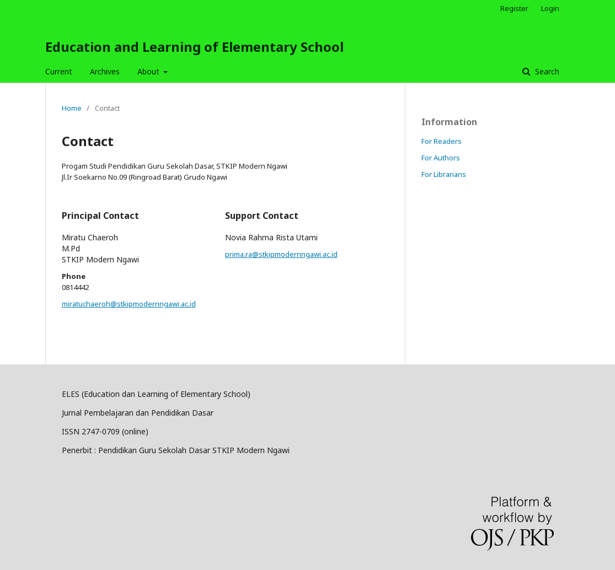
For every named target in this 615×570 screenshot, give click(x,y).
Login (550, 8)
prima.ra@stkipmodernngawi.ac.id (281, 254)
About (149, 71)
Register (514, 8)
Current (58, 71)
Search (546, 71)
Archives (105, 71)
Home (72, 108)
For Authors (440, 158)
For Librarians (443, 174)
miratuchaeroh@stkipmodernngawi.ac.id (129, 304)
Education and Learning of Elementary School (194, 46)
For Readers (441, 141)
